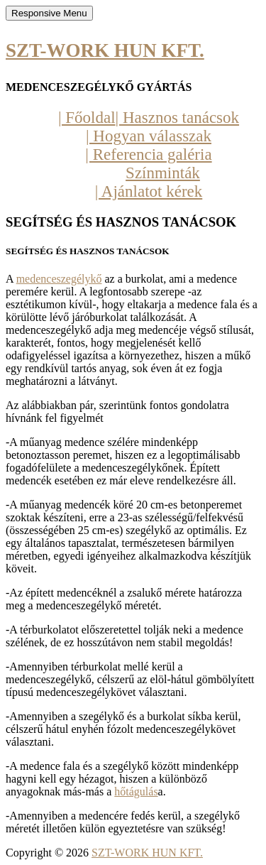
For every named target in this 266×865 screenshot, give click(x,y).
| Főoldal (87, 117)
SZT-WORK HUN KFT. (105, 50)
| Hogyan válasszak (148, 136)
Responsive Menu (49, 13)
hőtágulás (135, 791)
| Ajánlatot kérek (149, 191)
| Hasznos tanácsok (178, 117)
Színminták (163, 173)
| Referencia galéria (148, 154)
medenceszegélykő (59, 279)
